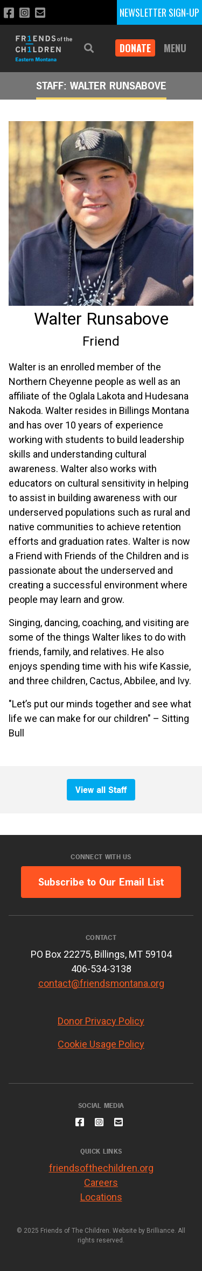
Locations (101, 1197)
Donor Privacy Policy (101, 1021)
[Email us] (40, 13)
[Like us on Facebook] (9, 13)
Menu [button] (175, 48)
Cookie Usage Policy (101, 1044)
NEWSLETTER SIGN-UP (159, 12)
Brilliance (161, 1230)
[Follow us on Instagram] (24, 13)
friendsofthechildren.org (101, 1168)
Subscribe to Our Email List (101, 882)
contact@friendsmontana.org (101, 983)
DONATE (135, 48)
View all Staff (101, 790)
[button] (89, 48)
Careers (101, 1182)
